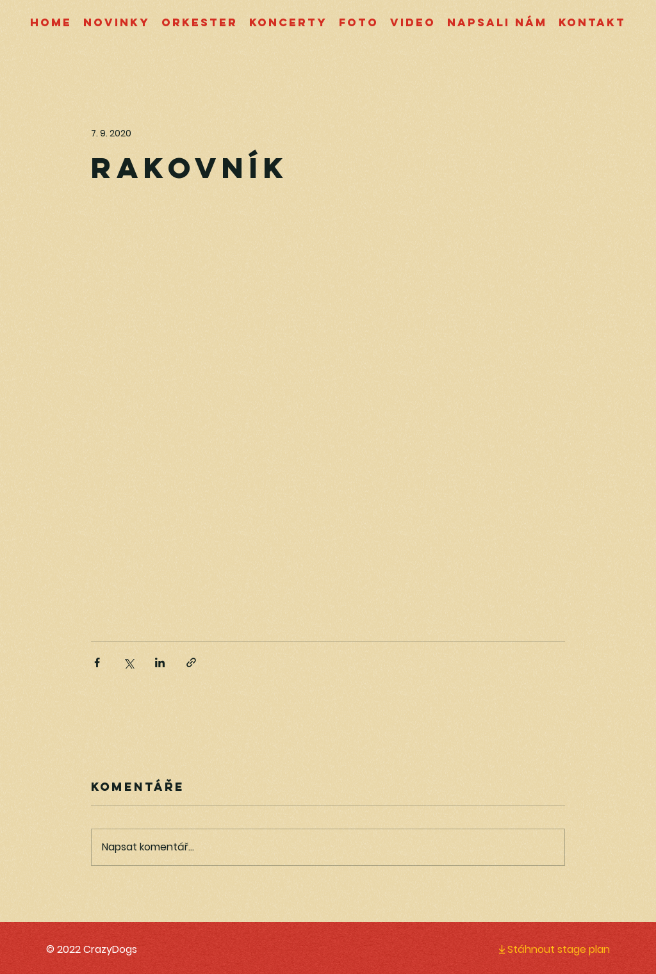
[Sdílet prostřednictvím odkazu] (191, 662)
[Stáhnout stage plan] (543, 949)
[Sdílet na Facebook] (97, 662)
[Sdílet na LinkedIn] (160, 662)
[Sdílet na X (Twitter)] (128, 662)
